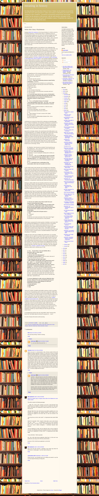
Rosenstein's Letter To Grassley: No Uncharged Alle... (68, 163)
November (66, 96)
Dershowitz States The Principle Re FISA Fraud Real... (68, 159)
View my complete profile (67, 54)
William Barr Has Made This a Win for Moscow (69, 133)
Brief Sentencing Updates (69, 204)
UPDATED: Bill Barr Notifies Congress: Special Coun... (68, 155)
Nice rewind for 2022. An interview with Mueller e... (68, 83)
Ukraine (46, 325)
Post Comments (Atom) (34, 483)
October (66, 98)
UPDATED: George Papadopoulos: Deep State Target (68, 136)
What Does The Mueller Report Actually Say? (68, 148)
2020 (64, 91)
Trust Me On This (67, 146)
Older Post (55, 481)
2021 (64, 89)
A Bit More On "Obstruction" (67, 140)
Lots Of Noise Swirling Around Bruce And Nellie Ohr (68, 217)
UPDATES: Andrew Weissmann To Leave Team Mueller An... (68, 199)
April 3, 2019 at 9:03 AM (39, 396)
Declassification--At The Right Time (68, 118)
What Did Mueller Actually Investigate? (69, 128)
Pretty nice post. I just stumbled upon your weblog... (67, 71)
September (66, 99)
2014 (64, 251)
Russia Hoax (35, 325)
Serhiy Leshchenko (41, 325)
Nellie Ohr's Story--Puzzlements (67, 115)
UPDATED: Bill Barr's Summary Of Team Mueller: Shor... (68, 143)
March (65, 110)
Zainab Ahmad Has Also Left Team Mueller (68, 176)
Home (25, 23)
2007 (64, 264)
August (65, 101)
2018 (64, 248)
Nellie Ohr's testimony (33, 32)
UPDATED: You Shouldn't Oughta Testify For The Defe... (69, 231)
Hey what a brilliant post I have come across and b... (68, 67)
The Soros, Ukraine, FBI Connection (68, 130)
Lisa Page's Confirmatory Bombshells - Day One (69, 202)
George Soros (49, 324)
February (66, 244)
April (65, 108)
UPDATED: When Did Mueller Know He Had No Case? (69, 124)
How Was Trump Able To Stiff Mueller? (69, 121)
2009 (64, 260)
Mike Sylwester (31, 396)
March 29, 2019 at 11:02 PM (35, 332)
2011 (64, 257)
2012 (64, 255)
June (65, 105)
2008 (64, 262)
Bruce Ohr (30, 324)
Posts (64, 60)
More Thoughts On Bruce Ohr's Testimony (69, 214)
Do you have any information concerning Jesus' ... (68, 75)
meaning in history (36, 5)
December (66, 94)
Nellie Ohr (30, 325)
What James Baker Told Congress (68, 170)
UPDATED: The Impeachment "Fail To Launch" (68, 207)
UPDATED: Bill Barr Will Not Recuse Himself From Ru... (68, 227)
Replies (30, 338)
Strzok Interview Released (69, 192)
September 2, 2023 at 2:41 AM (42, 455)
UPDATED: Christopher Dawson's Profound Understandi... (68, 238)
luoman (51, 490)
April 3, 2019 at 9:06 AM (39, 446)
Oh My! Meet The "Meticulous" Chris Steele (68, 186)
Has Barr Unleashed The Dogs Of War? (69, 190)
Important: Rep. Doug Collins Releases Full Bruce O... (68, 221)
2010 (64, 258)
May (65, 106)
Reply (29, 336)
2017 (64, 250)
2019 (64, 93)
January (66, 246)
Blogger (60, 490)
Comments (65, 62)
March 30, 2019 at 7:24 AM (43, 341)
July (65, 103)
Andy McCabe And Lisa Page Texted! (68, 167)
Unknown (30, 350)
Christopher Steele (35, 324)
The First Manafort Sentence (67, 224)
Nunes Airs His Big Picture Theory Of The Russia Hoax (69, 182)
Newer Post (27, 481)
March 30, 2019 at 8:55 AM (37, 350)
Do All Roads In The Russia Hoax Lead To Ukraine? (68, 173)
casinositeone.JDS (32, 455)
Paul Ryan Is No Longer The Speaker (68, 235)
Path (29, 332)
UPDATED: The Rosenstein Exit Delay (69, 179)
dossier (40, 324)
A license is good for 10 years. (38, 245)
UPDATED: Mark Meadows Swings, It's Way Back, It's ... (68, 152)
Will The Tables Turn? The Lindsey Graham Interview (69, 195)
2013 (64, 253)
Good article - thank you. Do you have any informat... (68, 79)
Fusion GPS (44, 324)
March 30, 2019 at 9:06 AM (43, 375)
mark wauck (33, 341)
